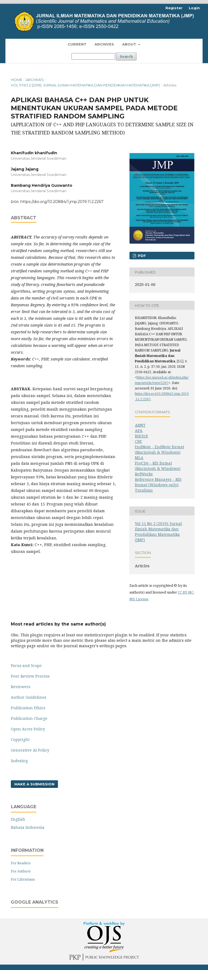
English (18, 819)
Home (16, 80)
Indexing (19, 760)
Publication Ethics (28, 707)
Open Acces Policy (28, 728)
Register (174, 8)
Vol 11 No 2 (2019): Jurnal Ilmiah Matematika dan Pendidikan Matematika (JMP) (85, 85)
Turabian (144, 490)
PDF (141, 255)
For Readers (21, 863)
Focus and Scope (26, 665)
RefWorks (144, 473)
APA (138, 430)
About (129, 44)
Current (77, 44)
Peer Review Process (30, 676)
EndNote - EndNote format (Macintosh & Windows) (159, 449)
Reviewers (20, 686)
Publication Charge (29, 718)
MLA (139, 457)
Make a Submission (34, 784)
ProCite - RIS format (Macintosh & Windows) (157, 465)
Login (194, 8)
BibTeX (141, 436)
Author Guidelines (28, 697)
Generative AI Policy (30, 750)
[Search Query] (93, 56)
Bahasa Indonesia (27, 827)
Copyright (20, 739)
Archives (104, 44)
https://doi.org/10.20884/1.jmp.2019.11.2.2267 (61, 201)
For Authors (21, 871)
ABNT (140, 425)
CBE (138, 441)
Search (126, 56)
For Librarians (23, 879)
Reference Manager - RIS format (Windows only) (158, 482)
